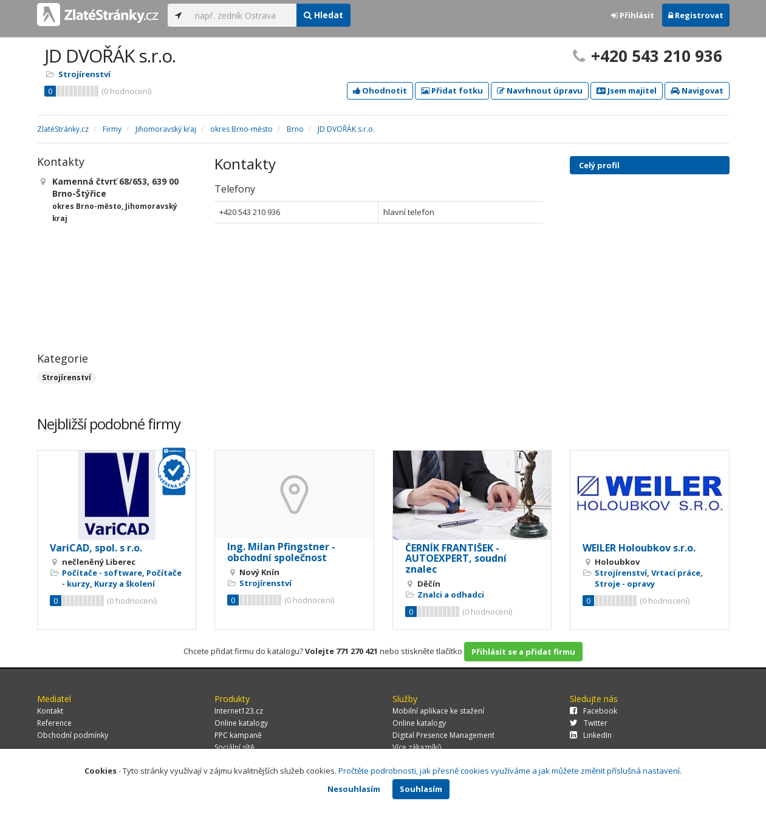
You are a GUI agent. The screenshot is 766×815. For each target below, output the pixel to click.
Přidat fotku (452, 90)
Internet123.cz (238, 711)
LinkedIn (591, 735)
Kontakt (50, 711)
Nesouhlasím (353, 788)
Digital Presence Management (443, 735)
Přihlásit (632, 15)
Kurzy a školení (124, 583)
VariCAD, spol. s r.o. (96, 547)
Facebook (593, 711)
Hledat (323, 15)
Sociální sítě (234, 747)
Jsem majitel (627, 90)
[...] (242, 15)
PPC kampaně (238, 735)
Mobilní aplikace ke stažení (438, 711)
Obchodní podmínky (72, 735)
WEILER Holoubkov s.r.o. (639, 547)
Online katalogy (241, 723)
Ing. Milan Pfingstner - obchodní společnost (281, 552)
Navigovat (697, 90)
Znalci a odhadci (450, 594)
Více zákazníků (417, 747)
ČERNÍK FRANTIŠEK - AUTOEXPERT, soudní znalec (456, 558)
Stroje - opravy (625, 583)
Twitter (588, 723)
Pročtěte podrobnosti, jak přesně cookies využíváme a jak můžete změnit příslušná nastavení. (510, 770)
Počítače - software (102, 572)
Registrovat (695, 15)
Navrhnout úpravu (540, 90)
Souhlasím (421, 788)
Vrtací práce (675, 572)
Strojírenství (84, 74)
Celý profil (599, 165)
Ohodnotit (380, 90)
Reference (54, 723)
